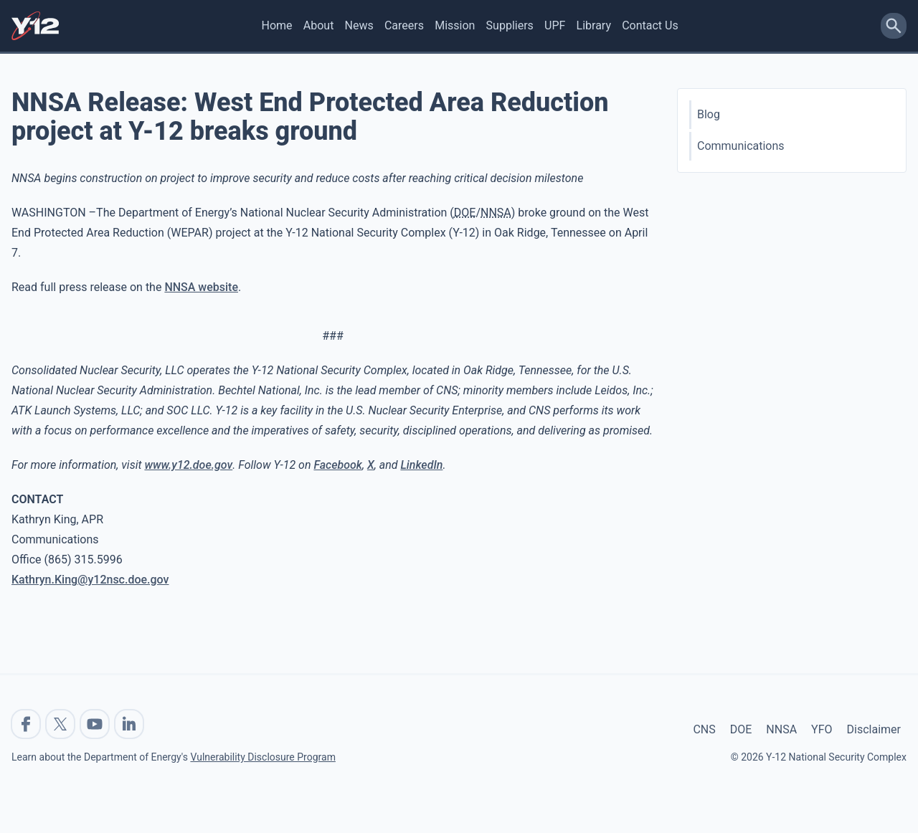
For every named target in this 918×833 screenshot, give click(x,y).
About (318, 25)
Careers (404, 25)
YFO (821, 729)
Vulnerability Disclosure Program (262, 757)
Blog (708, 114)
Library (594, 25)
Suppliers (510, 25)
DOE (741, 729)
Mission (455, 25)
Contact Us (650, 25)
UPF (554, 25)
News (359, 25)
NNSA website (201, 287)
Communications (741, 146)
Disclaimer (874, 729)
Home (277, 25)
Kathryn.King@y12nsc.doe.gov (90, 579)
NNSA (781, 729)
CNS (704, 729)
